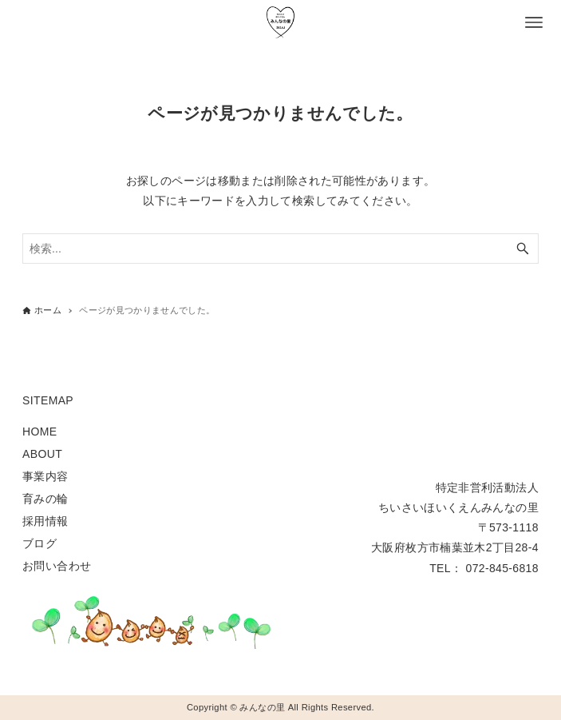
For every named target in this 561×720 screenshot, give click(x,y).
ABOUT (42, 454)
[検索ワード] (280, 248)
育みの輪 (45, 498)
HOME (39, 431)
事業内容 (45, 476)
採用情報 (45, 521)
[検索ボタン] (523, 248)
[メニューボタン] (534, 22)
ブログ (39, 543)
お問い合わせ (56, 565)
